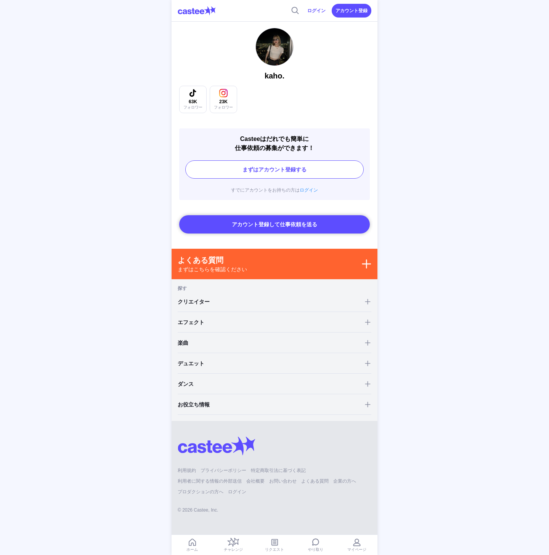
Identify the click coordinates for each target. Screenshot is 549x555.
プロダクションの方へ (200, 491)
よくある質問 (315, 481)
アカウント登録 (352, 10)
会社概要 (255, 481)
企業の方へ (344, 481)
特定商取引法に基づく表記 (278, 470)
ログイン (316, 10)
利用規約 (187, 470)
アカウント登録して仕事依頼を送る (274, 224)
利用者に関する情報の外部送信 (210, 481)
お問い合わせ (283, 481)
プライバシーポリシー (223, 470)
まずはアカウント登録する (274, 169)
